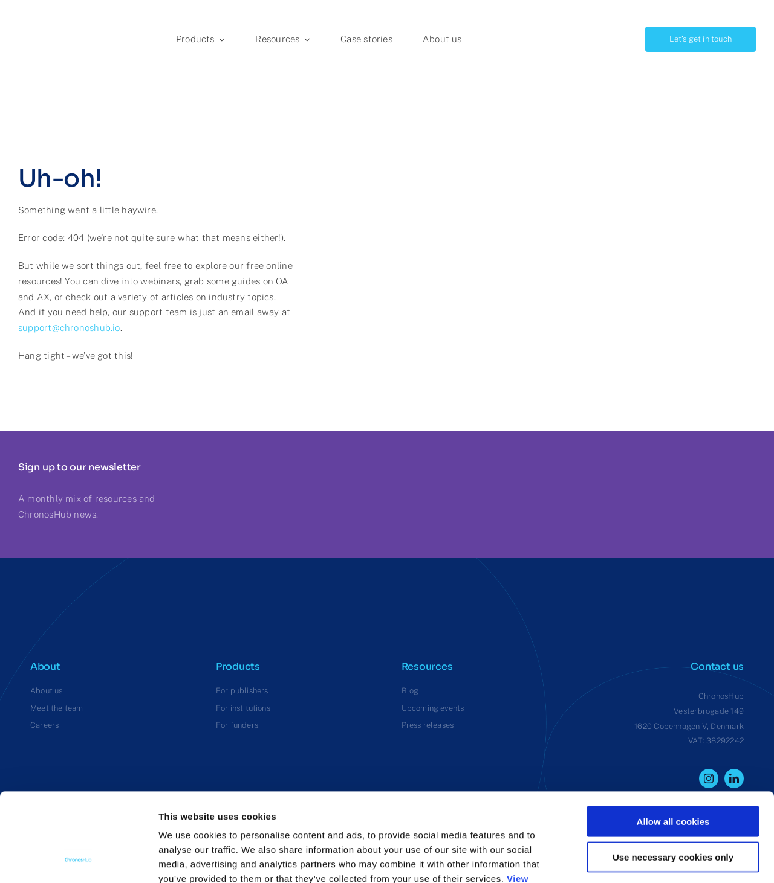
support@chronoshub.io (69, 328)
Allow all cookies (673, 738)
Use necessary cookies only (673, 774)
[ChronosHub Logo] (48, 13)
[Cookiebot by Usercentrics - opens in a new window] (78, 859)
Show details (635, 859)
